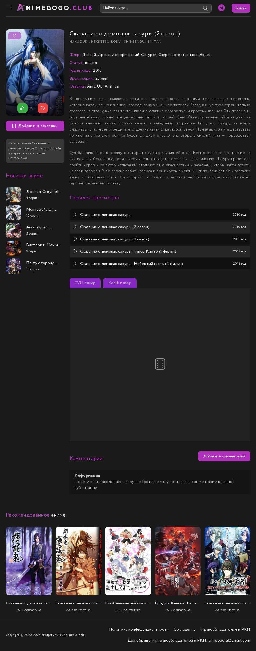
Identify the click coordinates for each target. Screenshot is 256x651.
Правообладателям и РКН (225, 629)
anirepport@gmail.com (229, 640)
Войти (241, 8)
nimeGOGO (59, 8)
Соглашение (185, 629)
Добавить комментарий (224, 456)
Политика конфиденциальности (139, 629)
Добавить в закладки (34, 126)
